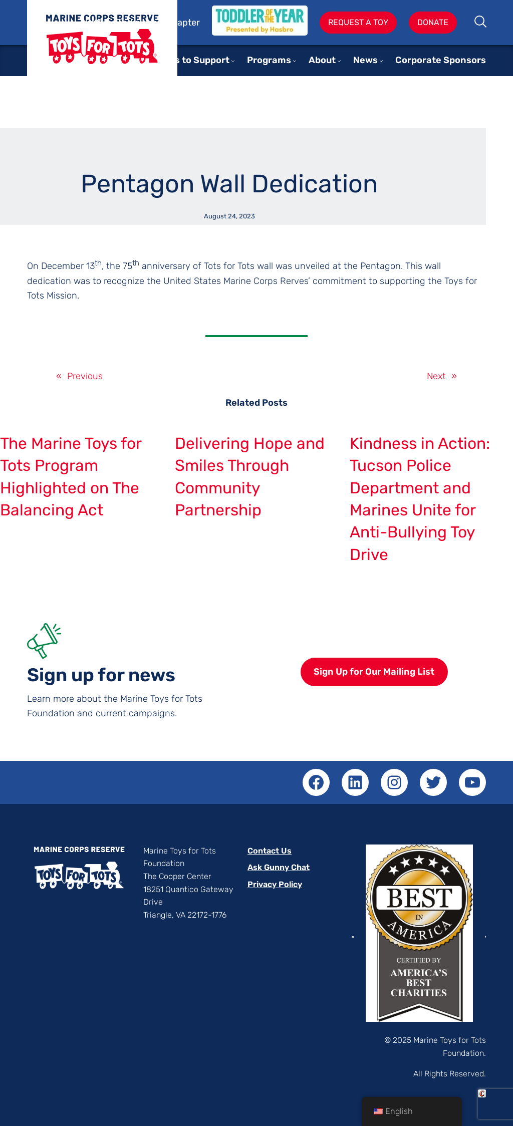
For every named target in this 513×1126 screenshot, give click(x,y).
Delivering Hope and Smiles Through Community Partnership (250, 476)
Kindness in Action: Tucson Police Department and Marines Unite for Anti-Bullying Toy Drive (420, 499)
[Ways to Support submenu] (233, 61)
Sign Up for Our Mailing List (374, 671)
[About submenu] (339, 61)
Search (481, 22)
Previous (85, 376)
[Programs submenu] (295, 61)
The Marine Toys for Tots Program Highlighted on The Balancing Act (70, 476)
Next (436, 376)
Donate (432, 22)
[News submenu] (381, 61)
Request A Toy (358, 22)
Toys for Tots (102, 45)
